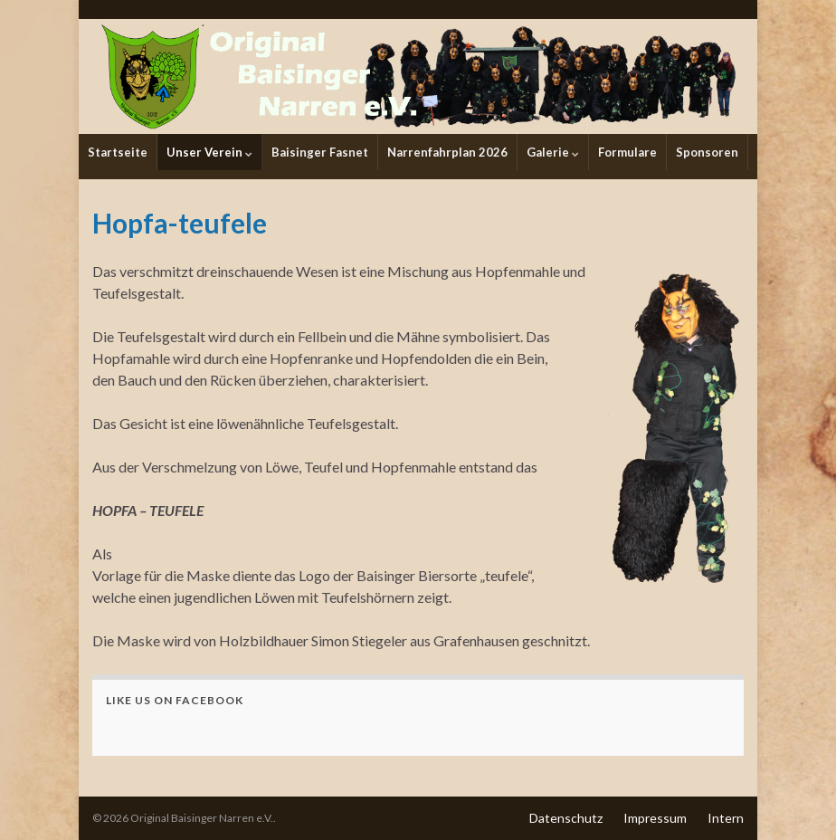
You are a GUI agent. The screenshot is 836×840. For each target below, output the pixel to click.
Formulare (627, 152)
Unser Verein (209, 152)
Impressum (655, 818)
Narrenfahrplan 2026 (447, 152)
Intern (726, 818)
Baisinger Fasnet (319, 152)
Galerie (553, 152)
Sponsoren (707, 152)
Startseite (117, 152)
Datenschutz (566, 818)
